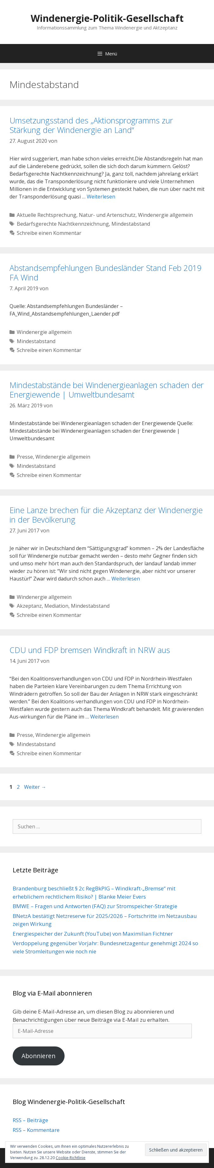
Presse (25, 456)
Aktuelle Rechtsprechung (46, 214)
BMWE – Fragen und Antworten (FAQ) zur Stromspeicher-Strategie (95, 906)
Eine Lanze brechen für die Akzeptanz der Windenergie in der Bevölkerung (106, 515)
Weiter (35, 786)
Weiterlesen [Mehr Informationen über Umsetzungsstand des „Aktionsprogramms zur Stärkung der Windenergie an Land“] (101, 196)
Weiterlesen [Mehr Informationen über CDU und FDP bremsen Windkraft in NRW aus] (104, 716)
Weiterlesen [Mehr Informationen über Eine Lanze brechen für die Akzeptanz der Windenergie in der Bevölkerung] (125, 578)
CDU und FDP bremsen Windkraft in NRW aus (89, 649)
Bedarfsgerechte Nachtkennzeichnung (63, 223)
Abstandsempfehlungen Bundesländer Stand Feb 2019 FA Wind (105, 272)
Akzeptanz (29, 605)
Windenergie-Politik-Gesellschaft (107, 18)
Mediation (56, 605)
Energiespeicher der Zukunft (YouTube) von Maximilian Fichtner (93, 933)
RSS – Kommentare (36, 1129)
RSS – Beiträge (30, 1120)
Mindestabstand (130, 223)
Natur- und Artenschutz (107, 214)
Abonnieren (38, 1056)
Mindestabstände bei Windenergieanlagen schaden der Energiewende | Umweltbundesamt (106, 390)
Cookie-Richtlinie (70, 1157)
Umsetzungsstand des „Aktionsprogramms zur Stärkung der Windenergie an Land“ (91, 125)
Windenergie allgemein (165, 214)
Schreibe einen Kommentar (49, 232)
